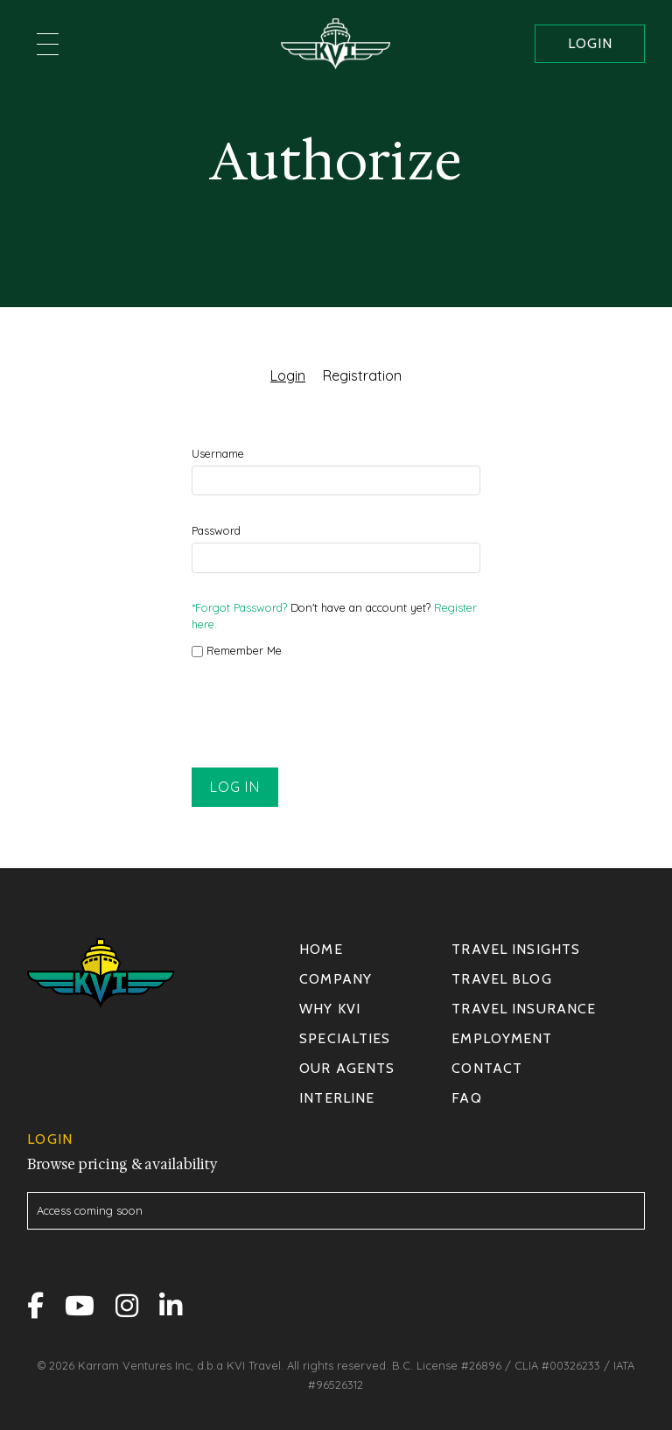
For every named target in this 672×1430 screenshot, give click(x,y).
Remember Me (237, 650)
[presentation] (325, 715)
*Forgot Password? (239, 607)
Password (216, 530)
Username (218, 453)
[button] (48, 44)
